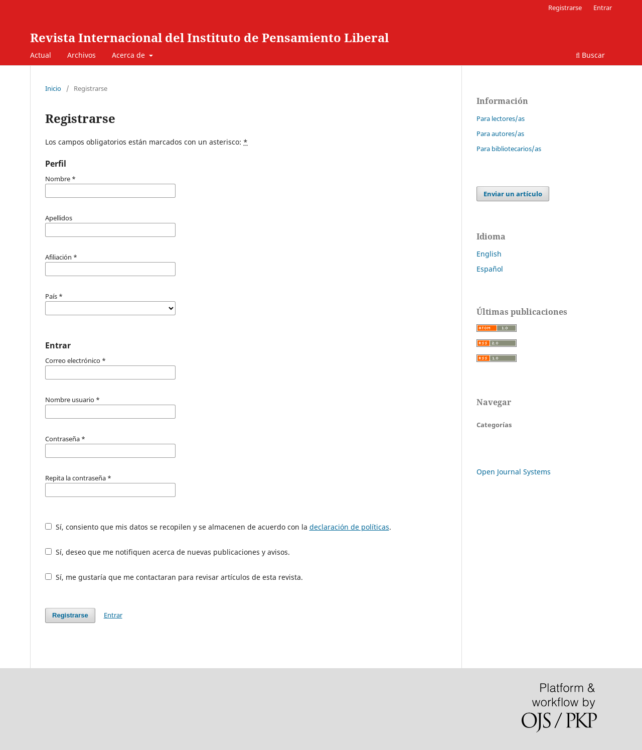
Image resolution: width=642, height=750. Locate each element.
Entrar (602, 7)
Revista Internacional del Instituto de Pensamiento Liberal (209, 37)
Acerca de (129, 55)
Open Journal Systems (513, 471)
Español (489, 269)
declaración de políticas (349, 527)
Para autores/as (500, 133)
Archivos (81, 55)
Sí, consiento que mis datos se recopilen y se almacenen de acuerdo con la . (218, 527)
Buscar (590, 55)
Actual (40, 55)
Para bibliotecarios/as (508, 148)
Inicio (53, 88)
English (489, 254)
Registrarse (565, 7)
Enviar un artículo (513, 193)
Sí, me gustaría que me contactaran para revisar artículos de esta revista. (174, 577)
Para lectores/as (500, 118)
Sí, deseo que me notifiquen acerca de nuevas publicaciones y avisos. (167, 552)
